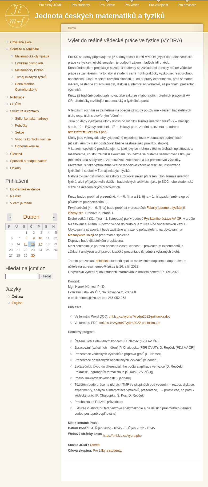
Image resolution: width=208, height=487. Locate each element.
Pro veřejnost (158, 5)
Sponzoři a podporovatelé (28, 161)
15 (25, 244)
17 (40, 244)
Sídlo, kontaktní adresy (31, 118)
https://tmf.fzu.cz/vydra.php (122, 436)
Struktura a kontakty (24, 111)
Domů (72, 28)
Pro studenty (81, 5)
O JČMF (16, 104)
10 (40, 238)
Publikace (17, 97)
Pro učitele (107, 5)
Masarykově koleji (81, 235)
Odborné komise (27, 146)
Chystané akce (20, 42)
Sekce (19, 132)
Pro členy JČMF (50, 5)
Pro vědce (132, 5)
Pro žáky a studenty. (107, 450)
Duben (31, 217)
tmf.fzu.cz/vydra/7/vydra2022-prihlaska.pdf (129, 323)
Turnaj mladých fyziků (30, 77)
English (17, 303)
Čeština (17, 296)
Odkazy (15, 168)
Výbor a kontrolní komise (33, 139)
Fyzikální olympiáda (29, 63)
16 (33, 244)
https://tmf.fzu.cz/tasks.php (87, 132)
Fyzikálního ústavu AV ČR (163, 218)
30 (33, 255)
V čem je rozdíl (20, 203)
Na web (15, 196)
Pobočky (21, 125)
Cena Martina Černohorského (26, 86)
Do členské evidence (25, 189)
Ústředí (95, 445)
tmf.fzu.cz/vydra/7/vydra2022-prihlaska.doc (139, 316)
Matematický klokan (29, 70)
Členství (16, 154)
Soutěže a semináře (24, 49)
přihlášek (102, 261)
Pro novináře (187, 5)
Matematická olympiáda (32, 56)
